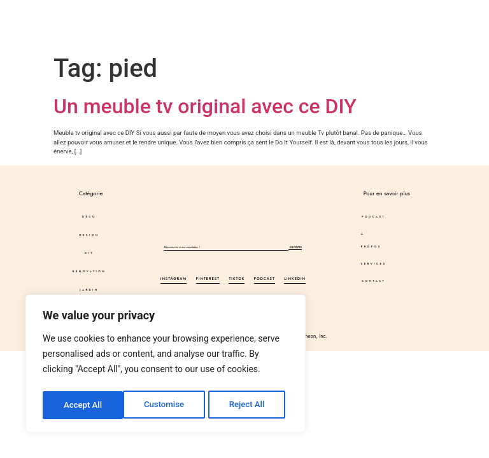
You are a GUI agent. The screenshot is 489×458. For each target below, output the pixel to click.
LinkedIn (295, 279)
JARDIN (89, 290)
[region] (165, 366)
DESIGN (81, 11)
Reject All (166, 405)
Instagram (173, 279)
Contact (340, 24)
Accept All (249, 405)
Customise (83, 405)
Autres (86, 24)
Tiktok (236, 279)
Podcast (275, 11)
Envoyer (295, 248)
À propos (330, 11)
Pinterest (208, 279)
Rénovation (89, 271)
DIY (120, 11)
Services (285, 24)
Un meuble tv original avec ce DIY (205, 106)
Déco (39, 11)
